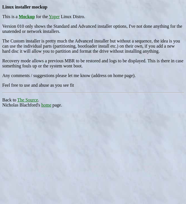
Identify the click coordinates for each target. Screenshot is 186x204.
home (46, 105)
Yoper (54, 16)
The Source (27, 99)
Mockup (27, 16)
